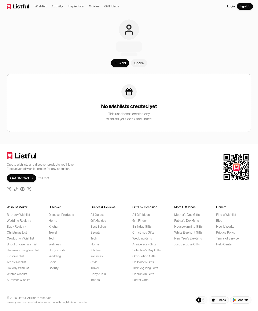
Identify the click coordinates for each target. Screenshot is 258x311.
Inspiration (76, 6)
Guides (94, 6)
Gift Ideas (111, 6)
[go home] (40, 155)
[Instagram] (9, 189)
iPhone (219, 300)
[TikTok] (16, 189)
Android (240, 300)
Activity (57, 6)
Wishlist (40, 6)
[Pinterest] (22, 189)
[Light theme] (198, 300)
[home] (18, 6)
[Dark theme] (203, 300)
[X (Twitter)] (29, 189)
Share (139, 63)
